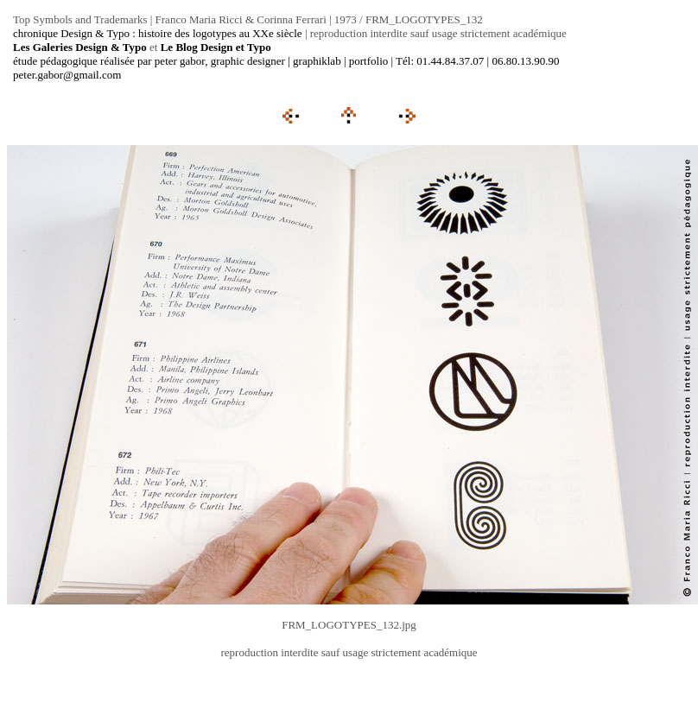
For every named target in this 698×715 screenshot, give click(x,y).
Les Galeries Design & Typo (80, 47)
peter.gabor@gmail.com (67, 74)
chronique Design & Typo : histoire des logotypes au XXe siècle (157, 33)
